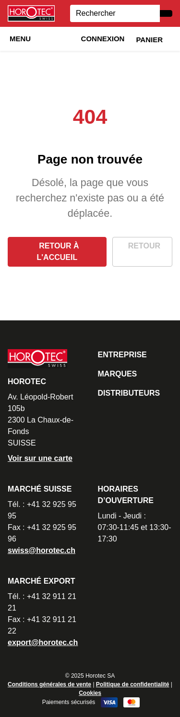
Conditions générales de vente (49, 684)
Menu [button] (20, 39)
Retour (144, 246)
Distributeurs (129, 393)
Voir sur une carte (40, 458)
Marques (117, 374)
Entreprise (122, 355)
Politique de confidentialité (132, 684)
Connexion (103, 39)
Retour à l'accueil (58, 251)
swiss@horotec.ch (41, 550)
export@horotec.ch (43, 642)
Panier (149, 39)
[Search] (115, 13)
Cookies (90, 693)
